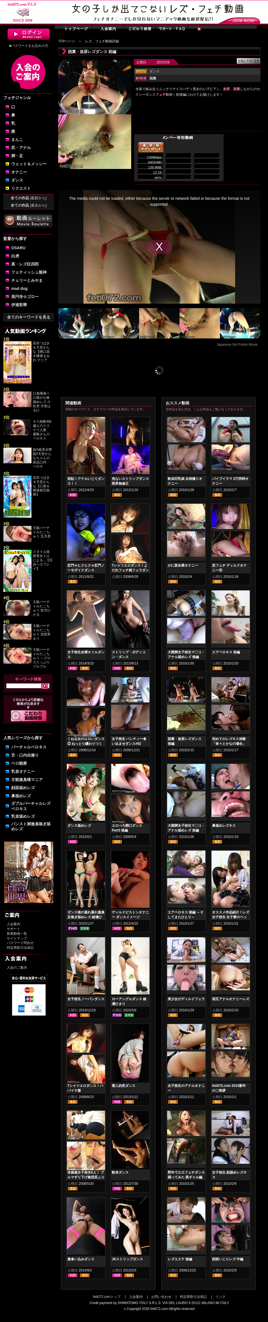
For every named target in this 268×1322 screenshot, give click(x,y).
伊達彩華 (19, 305)
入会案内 (13, 924)
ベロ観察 (19, 763)
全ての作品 (29, 198)
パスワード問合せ (20, 943)
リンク (220, 1297)
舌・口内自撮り (25, 755)
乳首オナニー (23, 771)
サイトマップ (17, 938)
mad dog (19, 288)
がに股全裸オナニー (183, 565)
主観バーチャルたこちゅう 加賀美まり (42, 632)
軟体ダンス (120, 1172)
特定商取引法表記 (20, 948)
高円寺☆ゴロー (25, 296)
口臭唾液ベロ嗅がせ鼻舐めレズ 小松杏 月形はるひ (42, 401)
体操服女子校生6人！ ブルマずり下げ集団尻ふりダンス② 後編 (86, 1177)
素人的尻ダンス (123, 1086)
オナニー (19, 172)
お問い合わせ (161, 1297)
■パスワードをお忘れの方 (28, 46)
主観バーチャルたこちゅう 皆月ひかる (42, 608)
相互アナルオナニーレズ (230, 999)
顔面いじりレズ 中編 (227, 1259)
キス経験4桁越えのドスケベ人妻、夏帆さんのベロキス (42, 430)
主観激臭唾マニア (27, 779)
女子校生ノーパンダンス (86, 999)
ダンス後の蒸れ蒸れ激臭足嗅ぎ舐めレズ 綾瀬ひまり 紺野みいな (86, 917)
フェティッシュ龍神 (29, 272)
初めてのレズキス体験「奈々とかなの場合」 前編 (229, 743)
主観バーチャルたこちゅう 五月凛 (42, 532)
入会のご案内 (17, 968)
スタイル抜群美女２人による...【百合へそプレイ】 (43, 560)
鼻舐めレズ (21, 796)
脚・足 (17, 155)
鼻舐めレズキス (224, 826)
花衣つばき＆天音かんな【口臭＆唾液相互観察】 (41, 486)
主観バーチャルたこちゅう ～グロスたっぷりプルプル (42, 658)
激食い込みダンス (80, 1259)
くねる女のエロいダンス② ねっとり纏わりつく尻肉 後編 (86, 743)
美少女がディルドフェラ (186, 999)
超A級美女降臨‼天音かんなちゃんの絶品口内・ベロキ (42, 458)
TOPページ (66, 41)
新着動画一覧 (17, 934)
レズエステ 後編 (180, 1259)
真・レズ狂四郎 (25, 264)
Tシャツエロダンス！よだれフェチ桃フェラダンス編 (130, 570)
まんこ (17, 139)
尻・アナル (21, 147)
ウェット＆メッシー (29, 164)
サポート (13, 929)
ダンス (17, 180)
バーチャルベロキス (29, 747)
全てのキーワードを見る (28, 317)
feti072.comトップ (107, 1297)
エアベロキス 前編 (226, 652)
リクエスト (21, 188)
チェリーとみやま (27, 280)
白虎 (15, 256)
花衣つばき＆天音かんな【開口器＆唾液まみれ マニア (41, 351)
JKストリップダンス (127, 1259)
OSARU (18, 248)
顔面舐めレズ (23, 787)
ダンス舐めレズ (79, 826)
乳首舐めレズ (23, 816)
